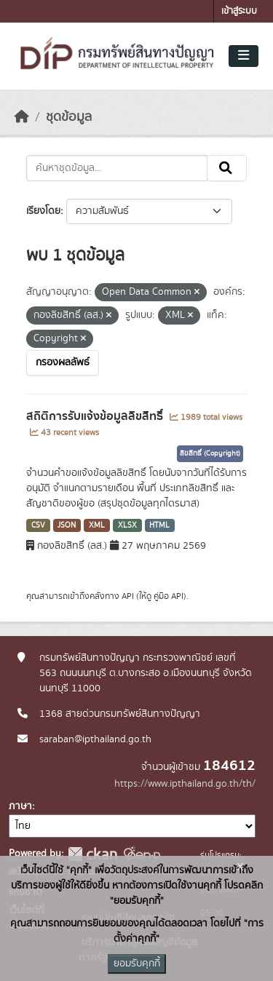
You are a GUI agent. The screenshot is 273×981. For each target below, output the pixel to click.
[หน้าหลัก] (22, 117)
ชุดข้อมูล (69, 117)
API (128, 596)
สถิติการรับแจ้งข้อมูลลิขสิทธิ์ (96, 416)
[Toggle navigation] (243, 56)
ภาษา (20, 806)
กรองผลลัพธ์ (63, 362)
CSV (38, 525)
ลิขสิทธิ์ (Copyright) (210, 453)
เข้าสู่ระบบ (239, 11)
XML (97, 525)
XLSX (127, 525)
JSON (67, 525)
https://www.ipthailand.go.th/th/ (185, 784)
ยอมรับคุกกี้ (137, 963)
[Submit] (227, 168)
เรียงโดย (43, 211)
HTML (159, 525)
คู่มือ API (168, 596)
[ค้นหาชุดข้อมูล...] (116, 168)
